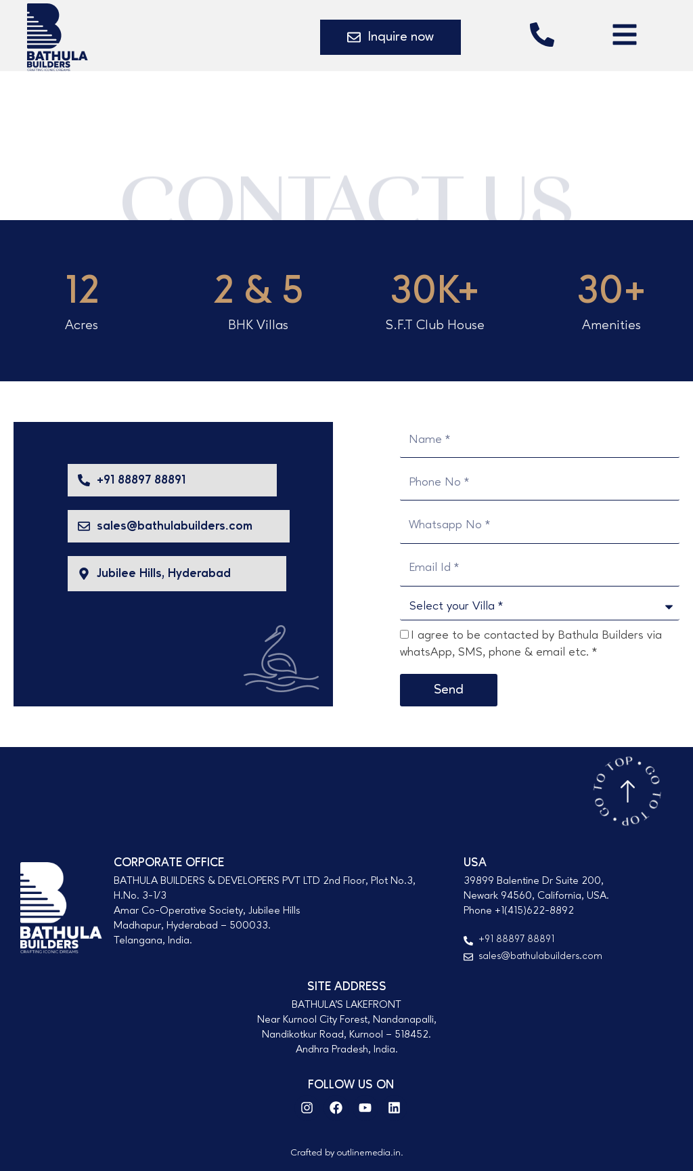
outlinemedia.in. (370, 1152)
